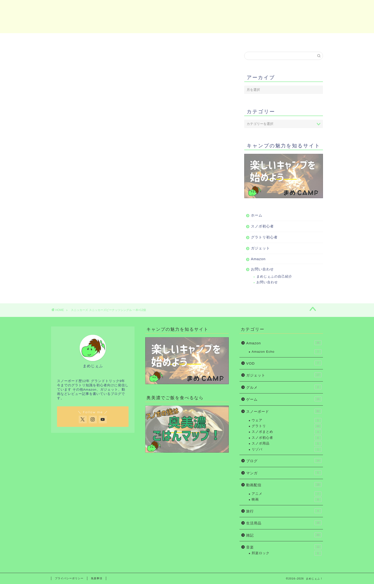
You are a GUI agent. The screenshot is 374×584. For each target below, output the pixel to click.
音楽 (284, 546)
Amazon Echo (287, 351)
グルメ (284, 387)
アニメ (287, 493)
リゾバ (287, 449)
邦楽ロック (287, 553)
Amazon (254, 39)
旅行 (284, 510)
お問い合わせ (300, 39)
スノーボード (284, 411)
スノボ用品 (287, 443)
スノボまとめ (287, 431)
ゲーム (284, 399)
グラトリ (287, 426)
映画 (287, 499)
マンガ (284, 472)
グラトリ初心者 (163, 39)
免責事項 (96, 578)
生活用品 (284, 522)
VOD (284, 363)
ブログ (284, 460)
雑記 (284, 534)
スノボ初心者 (118, 39)
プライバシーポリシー (69, 578)
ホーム (73, 39)
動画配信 (284, 484)
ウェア (287, 420)
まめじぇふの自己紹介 (274, 277)
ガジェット (207, 39)
